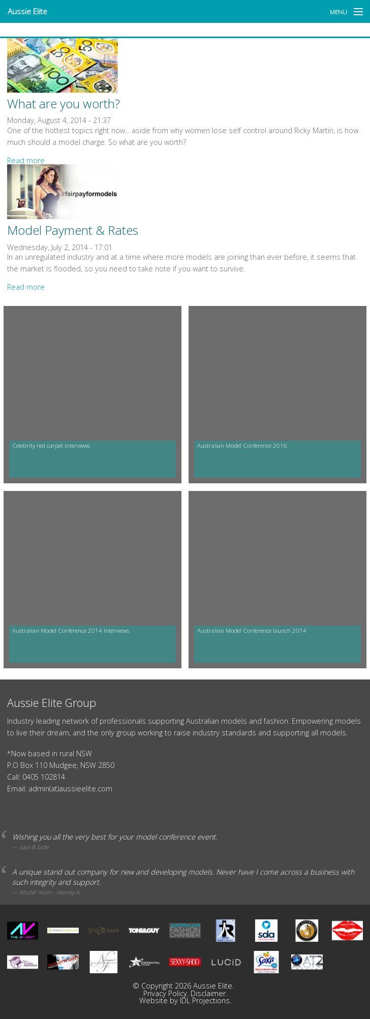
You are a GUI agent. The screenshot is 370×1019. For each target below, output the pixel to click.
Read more (26, 160)
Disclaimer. (209, 993)
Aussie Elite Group (51, 702)
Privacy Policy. (167, 993)
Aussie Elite (27, 11)
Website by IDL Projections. (185, 1000)
